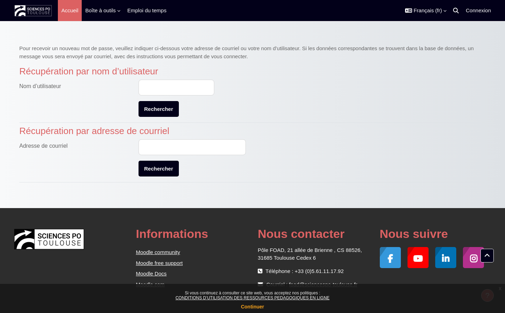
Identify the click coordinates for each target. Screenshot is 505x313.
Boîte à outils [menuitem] (100, 10)
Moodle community (158, 252)
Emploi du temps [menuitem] (147, 10)
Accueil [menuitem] (69, 10)
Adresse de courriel (43, 146)
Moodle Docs (151, 274)
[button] (426, 10)
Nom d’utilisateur (40, 86)
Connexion (478, 10)
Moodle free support (159, 263)
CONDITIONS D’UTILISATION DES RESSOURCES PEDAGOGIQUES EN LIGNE (252, 297)
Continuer (252, 306)
